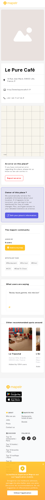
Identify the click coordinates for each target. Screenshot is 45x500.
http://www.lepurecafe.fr (18, 89)
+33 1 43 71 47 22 (15, 98)
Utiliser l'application (22, 493)
